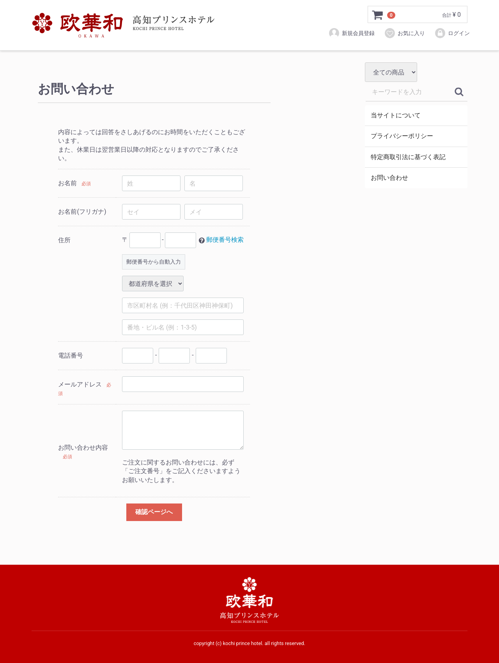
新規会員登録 (351, 33)
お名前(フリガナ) (82, 211)
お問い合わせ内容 (83, 447)
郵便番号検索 (225, 240)
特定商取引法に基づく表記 (408, 157)
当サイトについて (396, 115)
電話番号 (70, 355)
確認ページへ (154, 512)
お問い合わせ (389, 177)
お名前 (67, 183)
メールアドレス (80, 384)
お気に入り (404, 33)
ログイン (452, 33)
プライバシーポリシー (402, 136)
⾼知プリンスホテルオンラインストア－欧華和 (123, 25)
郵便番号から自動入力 (153, 262)
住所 (64, 240)
